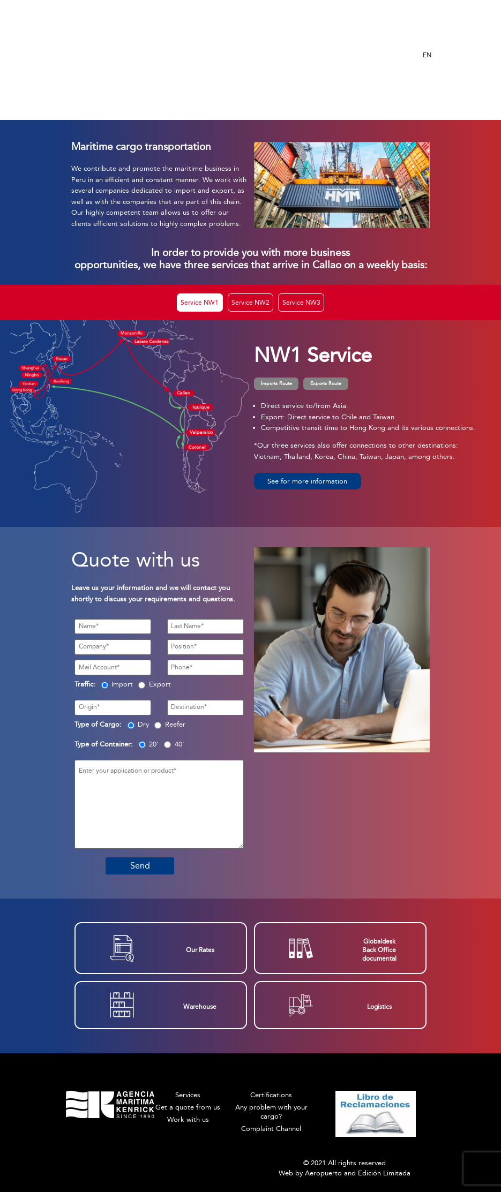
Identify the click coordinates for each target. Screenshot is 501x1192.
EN (427, 55)
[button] (307, 481)
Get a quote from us (187, 1107)
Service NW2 (250, 302)
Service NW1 (200, 302)
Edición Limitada (384, 1173)
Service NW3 (301, 302)
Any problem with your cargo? (271, 1111)
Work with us (188, 1119)
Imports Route (276, 383)
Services (187, 1095)
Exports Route (325, 383)
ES (426, 38)
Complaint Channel (271, 1129)
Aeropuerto (323, 1173)
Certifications (271, 1095)
